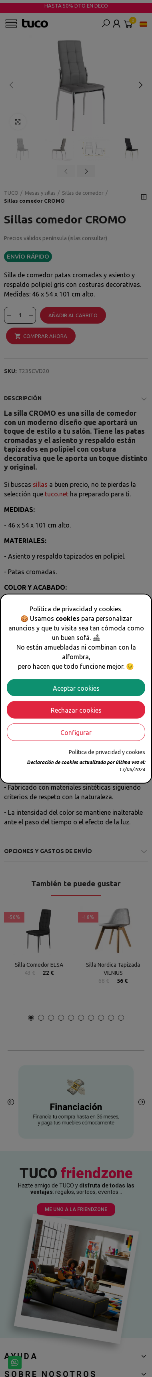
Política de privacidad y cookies (107, 752)
